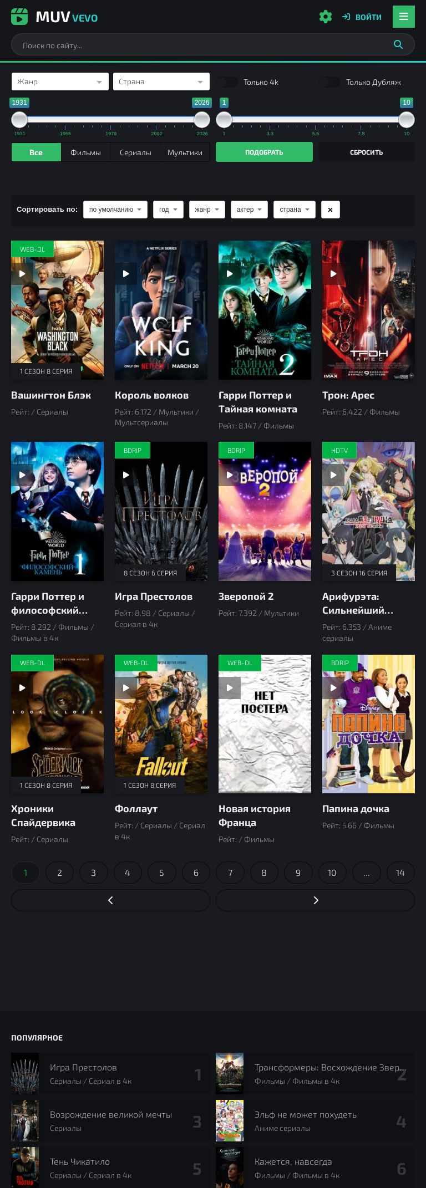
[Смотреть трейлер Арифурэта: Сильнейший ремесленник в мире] (333, 475)
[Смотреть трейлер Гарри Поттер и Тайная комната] (230, 274)
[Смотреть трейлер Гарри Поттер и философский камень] (22, 475)
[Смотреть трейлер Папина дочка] (333, 688)
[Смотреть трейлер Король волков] (126, 274)
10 (332, 872)
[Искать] (398, 44)
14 (400, 872)
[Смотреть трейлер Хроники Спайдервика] (22, 688)
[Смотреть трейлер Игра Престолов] (126, 475)
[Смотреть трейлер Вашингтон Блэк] (22, 274)
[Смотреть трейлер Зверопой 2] (230, 475)
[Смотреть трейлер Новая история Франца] (230, 688)
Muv (54, 16)
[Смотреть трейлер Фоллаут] (126, 688)
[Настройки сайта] (326, 16)
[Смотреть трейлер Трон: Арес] (333, 274)
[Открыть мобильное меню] (404, 17)
